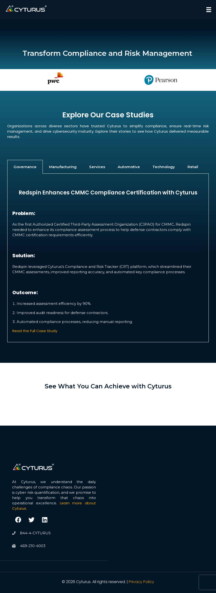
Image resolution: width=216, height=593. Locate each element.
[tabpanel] (108, 258)
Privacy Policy (141, 582)
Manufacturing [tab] (63, 166)
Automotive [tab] (129, 166)
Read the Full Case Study (34, 330)
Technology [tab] (163, 166)
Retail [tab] (192, 166)
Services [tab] (97, 166)
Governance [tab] (25, 166)
